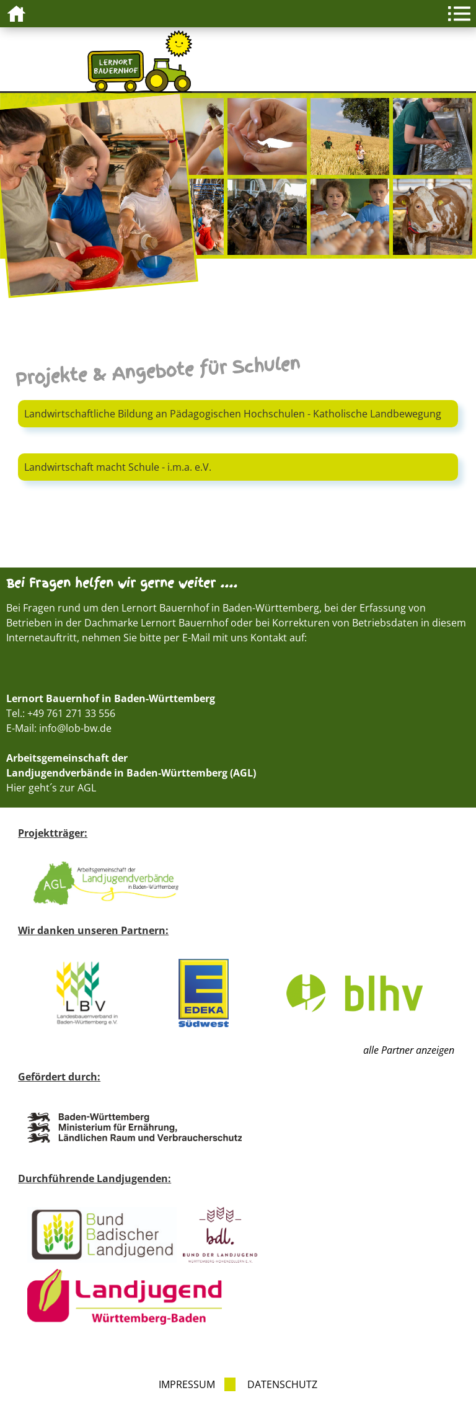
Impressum (187, 1384)
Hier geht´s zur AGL (51, 788)
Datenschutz (282, 1384)
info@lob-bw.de (75, 728)
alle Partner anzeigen (408, 1050)
